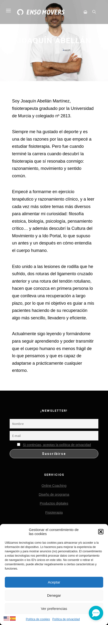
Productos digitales (54, 503)
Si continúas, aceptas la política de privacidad (57, 445)
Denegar (54, 595)
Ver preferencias (54, 609)
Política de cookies (38, 619)
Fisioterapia (54, 512)
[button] (100, 531)
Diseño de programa (54, 494)
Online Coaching (54, 486)
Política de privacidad (66, 619)
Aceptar (54, 582)
